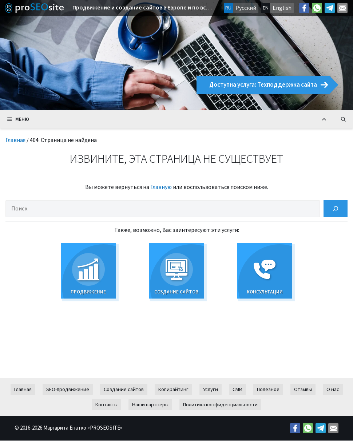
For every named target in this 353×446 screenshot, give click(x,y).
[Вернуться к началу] (324, 119)
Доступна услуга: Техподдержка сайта (268, 84)
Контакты (106, 410)
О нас (332, 395)
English (282, 8)
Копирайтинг (173, 395)
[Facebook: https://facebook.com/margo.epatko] (304, 8)
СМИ (237, 395)
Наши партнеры (150, 410)
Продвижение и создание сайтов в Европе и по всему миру (142, 7)
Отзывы (303, 395)
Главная (15, 140)
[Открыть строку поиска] (343, 119)
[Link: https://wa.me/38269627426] (317, 8)
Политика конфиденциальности (220, 410)
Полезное (268, 395)
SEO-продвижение (67, 395)
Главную (161, 187)
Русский (245, 8)
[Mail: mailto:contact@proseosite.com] (342, 8)
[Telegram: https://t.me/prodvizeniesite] (330, 8)
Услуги (210, 395)
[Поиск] (336, 208)
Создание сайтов (124, 395)
